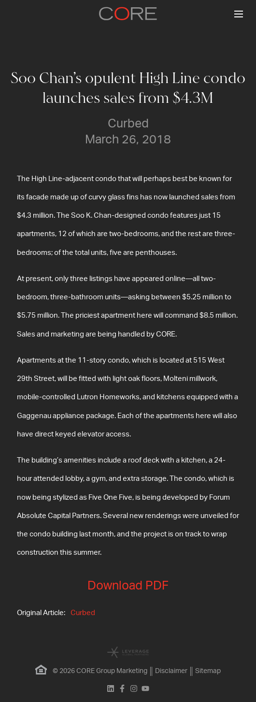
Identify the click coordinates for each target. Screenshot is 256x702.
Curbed (83, 613)
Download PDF (128, 586)
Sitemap (208, 671)
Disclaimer (171, 671)
